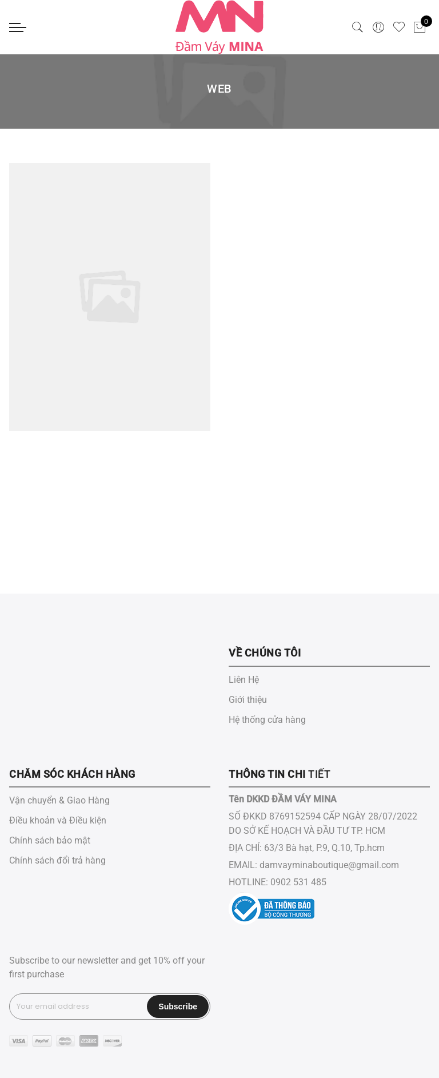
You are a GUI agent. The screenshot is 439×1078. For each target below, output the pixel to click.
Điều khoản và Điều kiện (57, 820)
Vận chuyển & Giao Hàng (59, 800)
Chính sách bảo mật (49, 840)
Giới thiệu (248, 699)
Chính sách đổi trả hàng (57, 860)
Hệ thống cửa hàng (267, 719)
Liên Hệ (244, 679)
